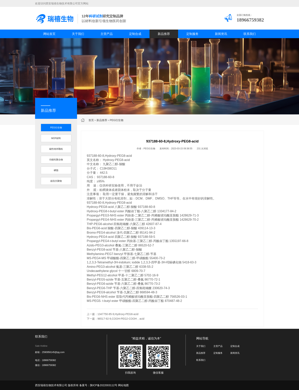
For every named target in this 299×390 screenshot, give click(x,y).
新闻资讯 (221, 33)
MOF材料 (56, 138)
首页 (91, 120)
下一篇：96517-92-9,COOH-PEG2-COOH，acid (115, 318)
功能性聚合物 (56, 159)
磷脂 (56, 170)
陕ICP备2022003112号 (103, 385)
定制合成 (135, 33)
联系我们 (250, 33)
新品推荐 (164, 33)
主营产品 (106, 33)
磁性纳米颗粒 (56, 149)
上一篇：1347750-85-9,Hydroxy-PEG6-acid (112, 314)
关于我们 (78, 33)
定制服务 (192, 33)
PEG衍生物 (116, 120)
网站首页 (49, 33)
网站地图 (123, 385)
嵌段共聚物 (56, 181)
